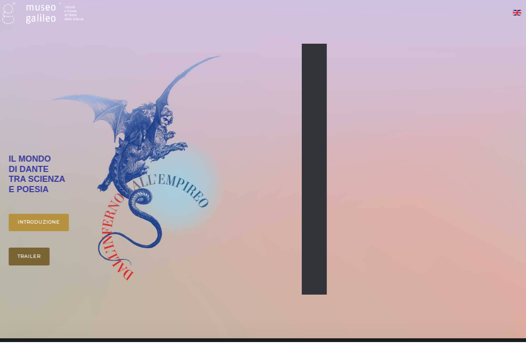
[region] (263, 169)
